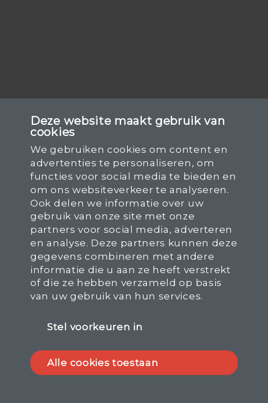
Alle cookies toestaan (102, 362)
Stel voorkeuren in (94, 326)
